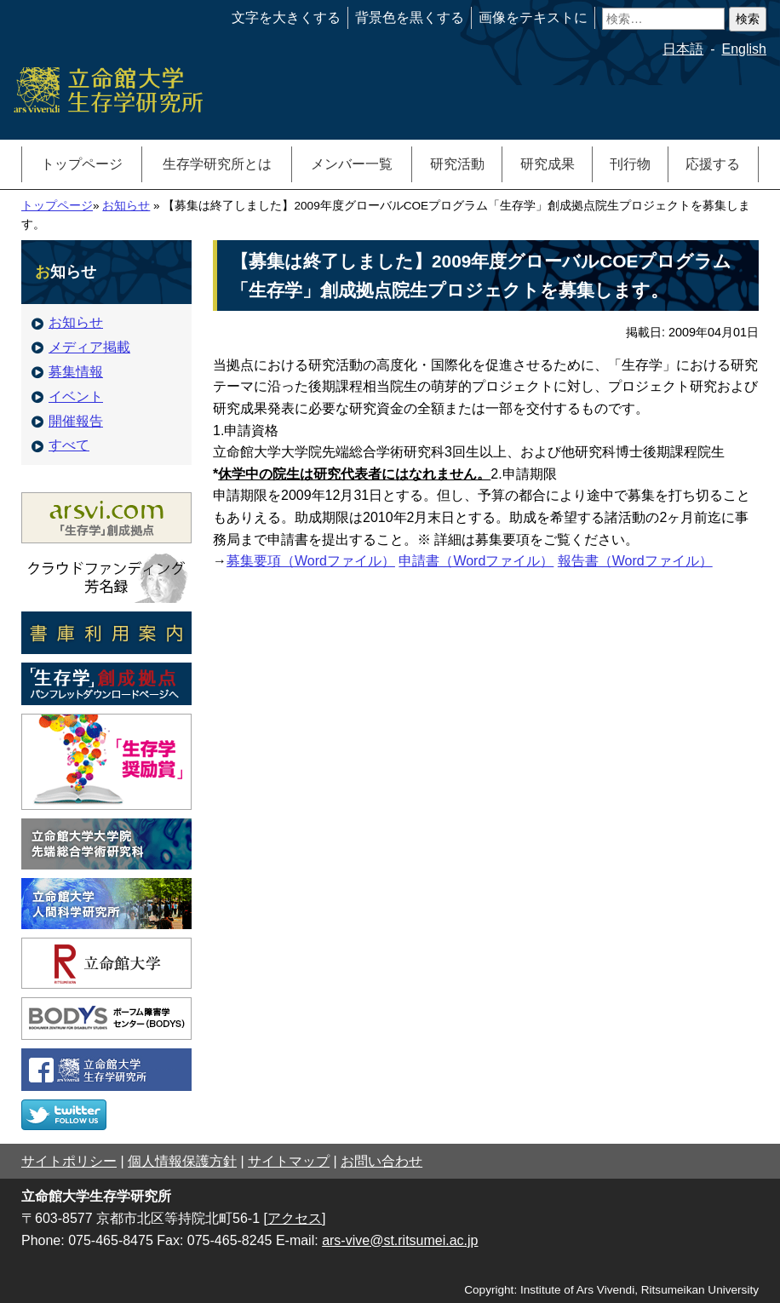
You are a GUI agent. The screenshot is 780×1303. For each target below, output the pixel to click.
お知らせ (126, 205)
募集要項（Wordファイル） (311, 561)
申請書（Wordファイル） (476, 561)
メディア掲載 (81, 347)
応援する (712, 164)
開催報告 (67, 421)
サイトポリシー (69, 1161)
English (744, 49)
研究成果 (547, 164)
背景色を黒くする (409, 17)
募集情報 (67, 371)
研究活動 (457, 164)
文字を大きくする (286, 17)
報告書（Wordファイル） (635, 561)
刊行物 (630, 164)
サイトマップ (289, 1161)
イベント (67, 396)
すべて (60, 445)
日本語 (682, 49)
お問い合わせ (381, 1161)
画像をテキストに (533, 17)
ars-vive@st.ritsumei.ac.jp (400, 1240)
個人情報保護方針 (182, 1161)
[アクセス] (295, 1218)
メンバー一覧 (352, 164)
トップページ (82, 164)
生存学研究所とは (217, 164)
